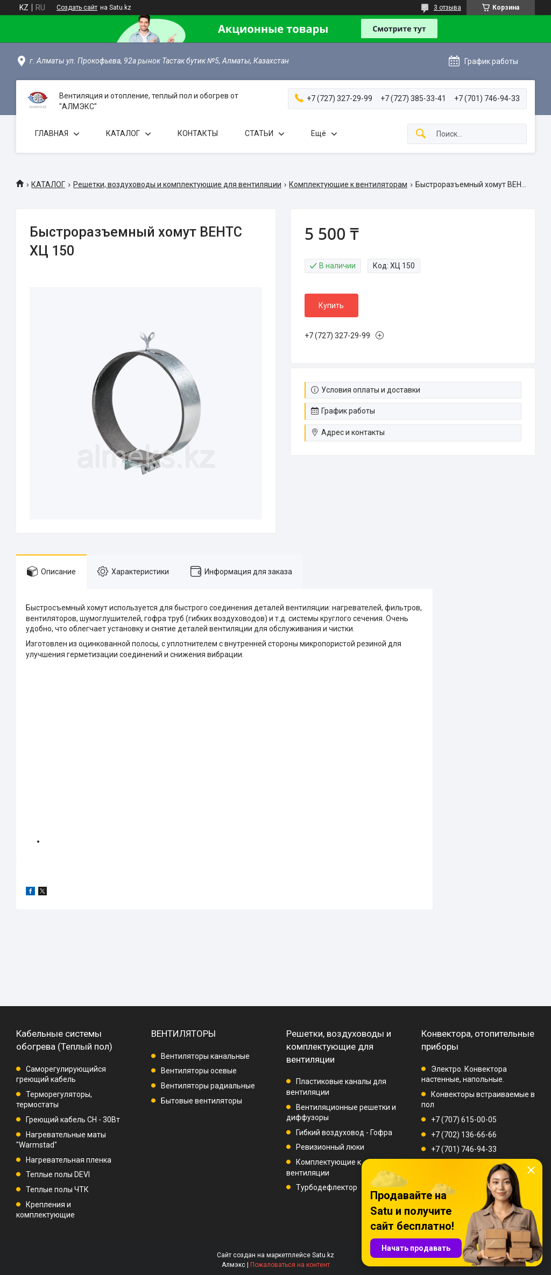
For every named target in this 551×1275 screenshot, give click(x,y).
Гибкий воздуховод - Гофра (344, 1132)
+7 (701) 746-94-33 (464, 1149)
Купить (331, 305)
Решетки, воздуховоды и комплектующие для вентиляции (177, 184)
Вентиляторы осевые (199, 1070)
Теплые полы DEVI (58, 1174)
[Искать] (420, 134)
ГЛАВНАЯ (51, 133)
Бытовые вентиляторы (201, 1100)
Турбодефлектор (326, 1187)
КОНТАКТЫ (198, 133)
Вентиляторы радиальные (208, 1085)
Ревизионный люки (330, 1147)
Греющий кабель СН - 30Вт (73, 1119)
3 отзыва (447, 7)
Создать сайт (76, 7)
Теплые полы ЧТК (57, 1189)
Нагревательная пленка (68, 1160)
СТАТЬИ (259, 133)
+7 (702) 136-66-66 (464, 1134)
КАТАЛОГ (123, 133)
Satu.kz (323, 1255)
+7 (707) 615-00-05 (464, 1119)
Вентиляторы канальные (205, 1056)
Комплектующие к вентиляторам (348, 184)
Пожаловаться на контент (290, 1265)
